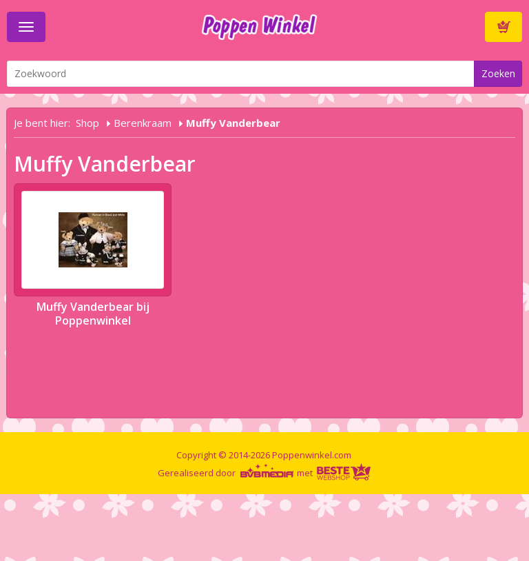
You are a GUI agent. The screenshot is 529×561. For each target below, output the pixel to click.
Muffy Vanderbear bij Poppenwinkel (93, 313)
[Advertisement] (250, 525)
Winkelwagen (503, 27)
